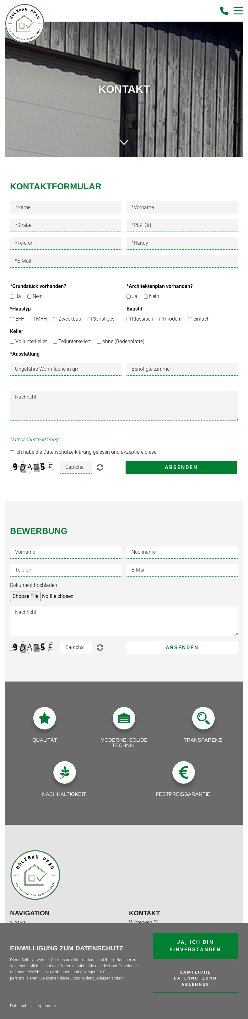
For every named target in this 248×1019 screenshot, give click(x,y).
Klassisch (142, 319)
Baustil (134, 309)
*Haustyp (20, 309)
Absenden (181, 467)
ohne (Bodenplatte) (123, 341)
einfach (201, 319)
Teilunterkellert (74, 341)
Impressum (45, 1005)
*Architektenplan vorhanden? (160, 286)
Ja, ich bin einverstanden (195, 946)
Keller (16, 331)
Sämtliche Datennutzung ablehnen (195, 978)
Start (20, 923)
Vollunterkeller (31, 341)
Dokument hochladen (33, 585)
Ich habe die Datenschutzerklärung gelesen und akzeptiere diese (85, 452)
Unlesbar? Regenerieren (100, 467)
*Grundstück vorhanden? (38, 286)
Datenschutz (21, 1005)
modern (173, 319)
